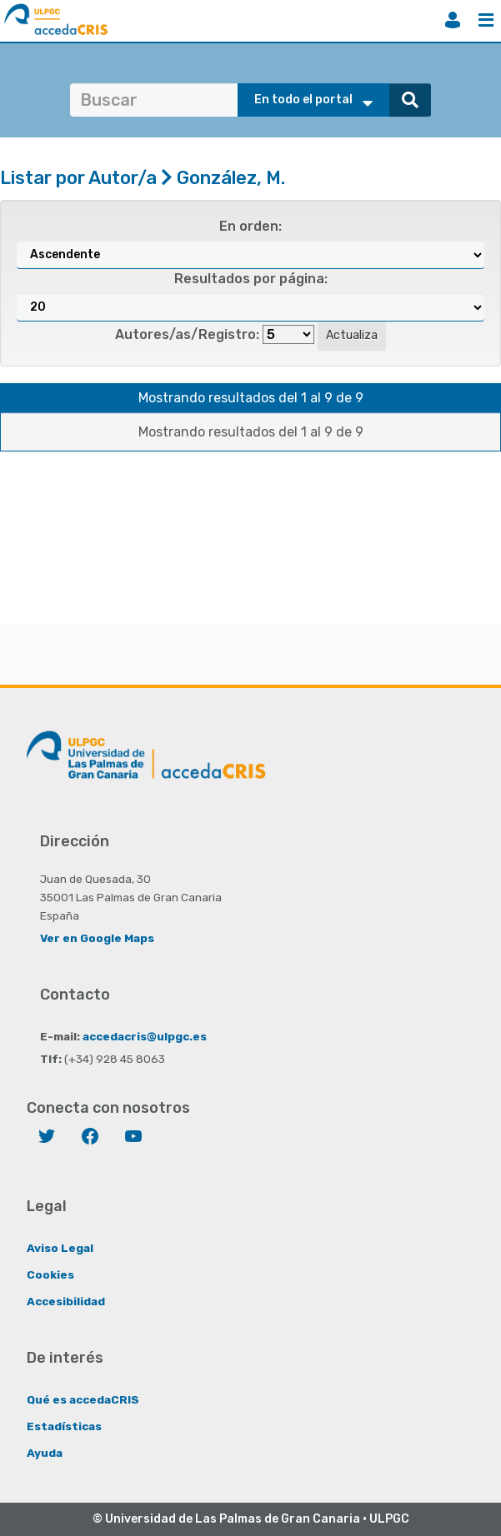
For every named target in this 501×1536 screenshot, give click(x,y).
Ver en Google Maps (97, 938)
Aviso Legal (60, 1247)
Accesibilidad (66, 1301)
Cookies (50, 1274)
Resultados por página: (251, 279)
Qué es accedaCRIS (83, 1399)
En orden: (250, 226)
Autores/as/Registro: (187, 334)
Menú (486, 20)
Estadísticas (64, 1426)
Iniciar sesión (453, 20)
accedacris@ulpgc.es (145, 1036)
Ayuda (45, 1452)
